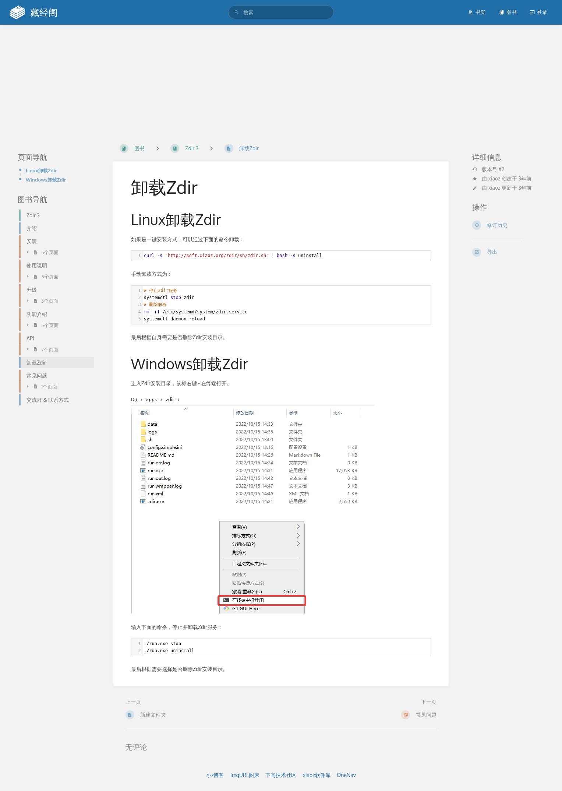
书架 (477, 12)
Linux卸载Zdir (41, 170)
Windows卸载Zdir (46, 179)
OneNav (346, 775)
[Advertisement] (281, 80)
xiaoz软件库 (317, 775)
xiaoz (494, 178)
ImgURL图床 (244, 775)
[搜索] (237, 12)
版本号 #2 (488, 169)
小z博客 (215, 775)
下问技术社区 (280, 775)
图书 (508, 12)
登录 (538, 12)
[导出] (508, 252)
